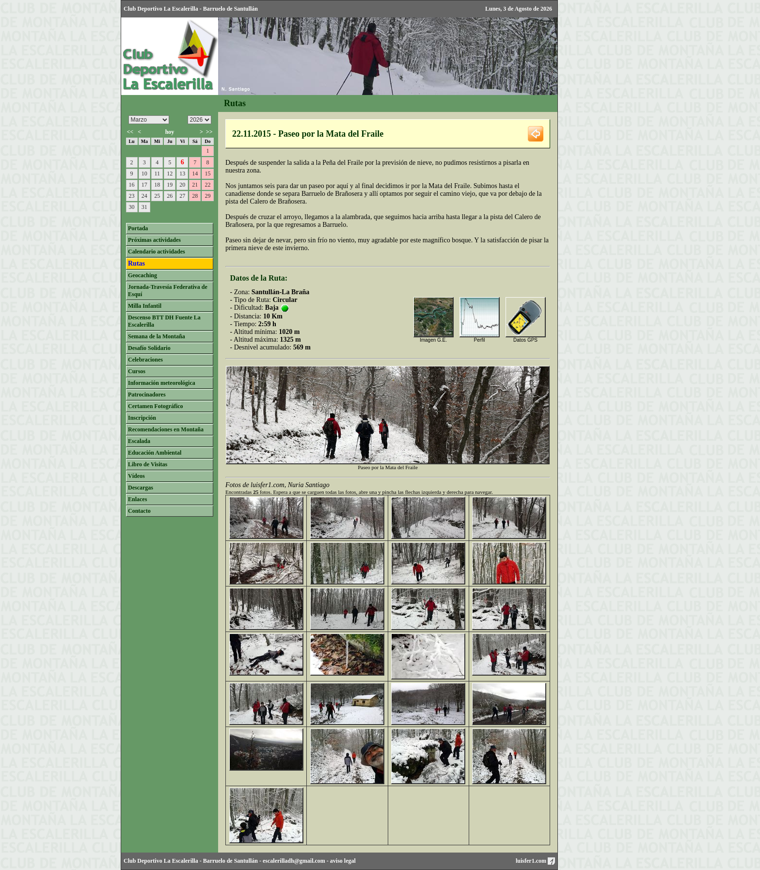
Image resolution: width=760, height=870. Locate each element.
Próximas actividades (154, 240)
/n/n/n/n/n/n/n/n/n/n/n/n (148, 119)
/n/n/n (199, 119)
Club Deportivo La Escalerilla (161, 860)
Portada (138, 228)
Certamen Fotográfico (155, 406)
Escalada (139, 441)
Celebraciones (145, 359)
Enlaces (137, 499)
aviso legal (343, 860)
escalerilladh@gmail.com (294, 860)
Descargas (140, 487)
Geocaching (142, 275)
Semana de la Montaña (156, 336)
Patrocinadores (147, 394)
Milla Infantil (144, 305)
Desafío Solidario (149, 348)
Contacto (139, 510)
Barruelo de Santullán (230, 860)
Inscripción (142, 417)
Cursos (136, 371)
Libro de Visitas (147, 464)
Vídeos (136, 476)
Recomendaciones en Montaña (166, 429)
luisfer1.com (535, 860)
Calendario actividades (156, 251)
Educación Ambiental (154, 452)
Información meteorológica (161, 383)
